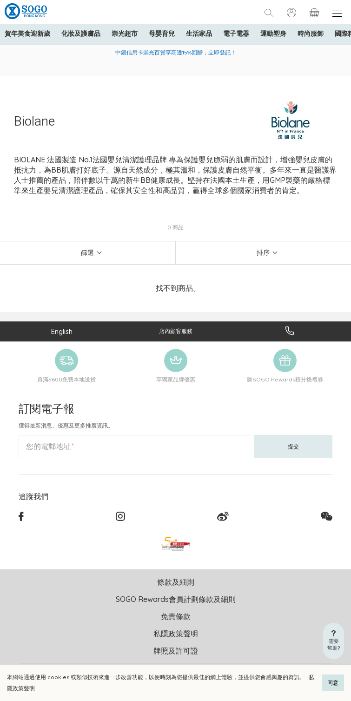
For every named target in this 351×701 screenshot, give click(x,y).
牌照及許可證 (175, 650)
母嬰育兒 (162, 33)
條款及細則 (175, 582)
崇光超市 (125, 33)
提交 (293, 446)
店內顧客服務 (175, 330)
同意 (332, 682)
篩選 (87, 252)
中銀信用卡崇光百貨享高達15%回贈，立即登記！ (175, 52)
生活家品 (199, 33)
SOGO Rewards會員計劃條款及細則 (176, 599)
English (62, 331)
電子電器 (236, 33)
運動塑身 (273, 33)
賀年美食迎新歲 (27, 33)
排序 (263, 252)
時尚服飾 (311, 33)
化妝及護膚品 (80, 33)
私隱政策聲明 (175, 633)
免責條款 (176, 616)
